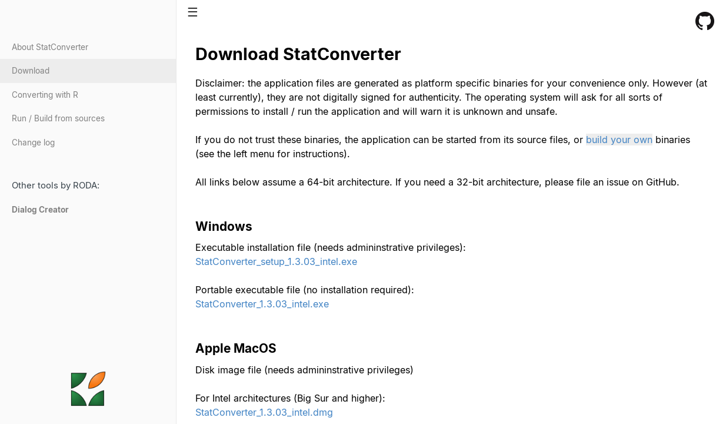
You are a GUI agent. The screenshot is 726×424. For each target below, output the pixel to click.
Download (30, 70)
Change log (33, 142)
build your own (619, 139)
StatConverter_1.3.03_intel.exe (262, 304)
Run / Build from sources (58, 118)
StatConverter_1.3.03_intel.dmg (264, 412)
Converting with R (45, 95)
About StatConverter (50, 47)
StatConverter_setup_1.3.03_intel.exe (276, 261)
